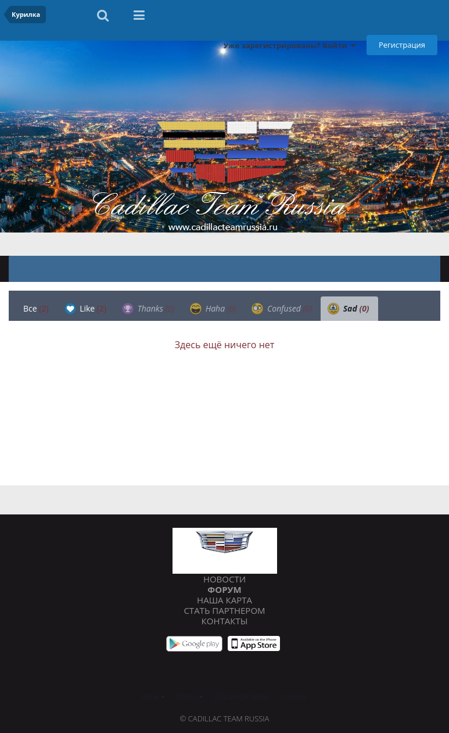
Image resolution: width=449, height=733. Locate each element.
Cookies (294, 696)
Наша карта (224, 600)
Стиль (189, 696)
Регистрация (402, 45)
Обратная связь (242, 696)
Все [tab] (36, 308)
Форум (224, 589)
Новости (224, 579)
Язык (153, 696)
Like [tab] (85, 308)
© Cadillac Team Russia (225, 718)
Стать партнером (224, 610)
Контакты (225, 621)
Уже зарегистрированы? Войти (289, 45)
